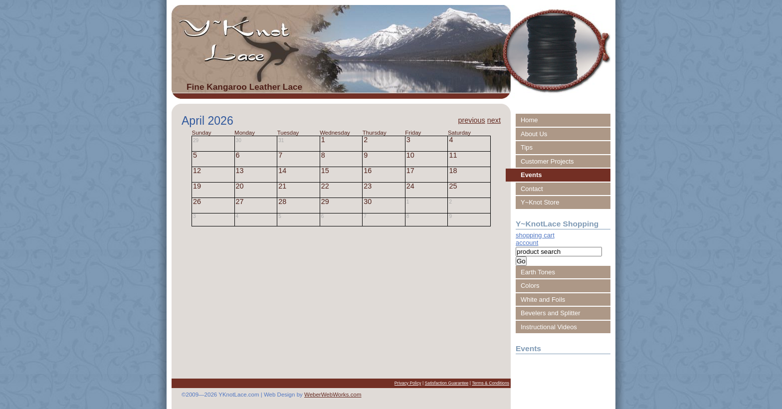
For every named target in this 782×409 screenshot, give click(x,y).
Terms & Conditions (490, 383)
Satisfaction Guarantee (447, 383)
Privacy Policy (407, 383)
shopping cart (535, 235)
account (527, 242)
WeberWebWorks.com (333, 395)
